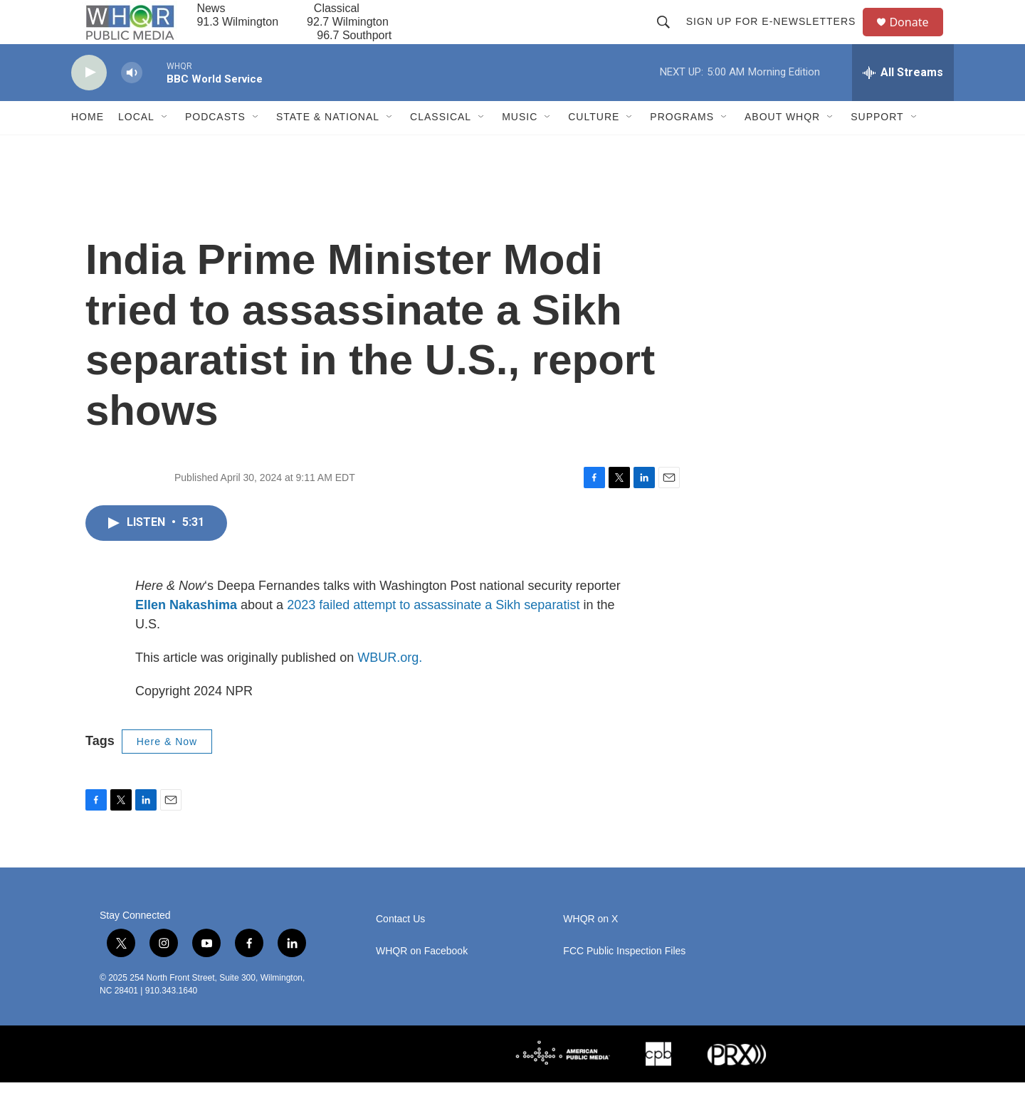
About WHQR (782, 148)
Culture (593, 148)
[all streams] (903, 103)
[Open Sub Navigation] (165, 148)
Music (519, 148)
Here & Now (167, 772)
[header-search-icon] (669, 37)
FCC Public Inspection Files (624, 981)
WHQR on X (590, 949)
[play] (89, 103)
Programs (682, 148)
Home (87, 148)
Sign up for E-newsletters (777, 37)
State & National (327, 148)
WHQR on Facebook (422, 981)
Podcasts (215, 148)
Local (136, 148)
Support (877, 148)
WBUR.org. (389, 688)
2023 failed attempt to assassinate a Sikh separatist (431, 635)
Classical (440, 148)
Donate (917, 37)
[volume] (132, 104)
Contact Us (400, 949)
